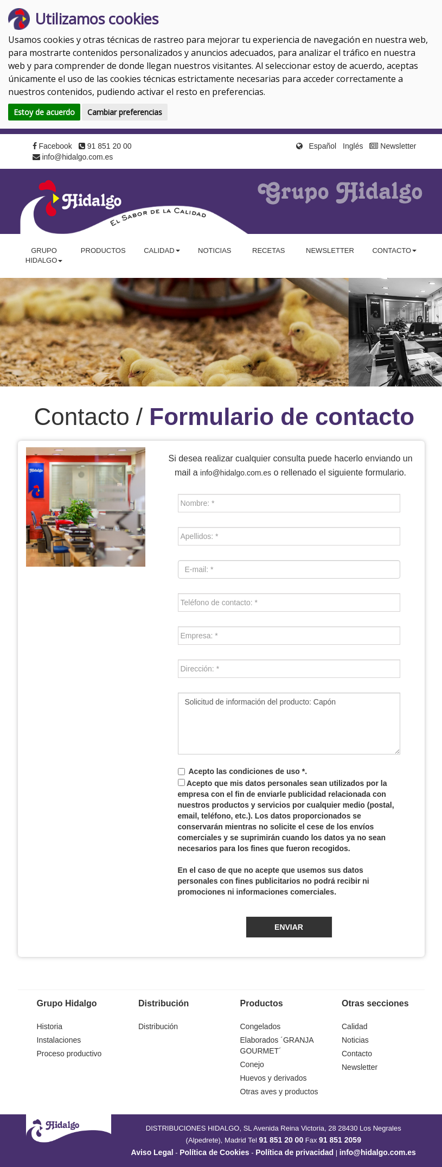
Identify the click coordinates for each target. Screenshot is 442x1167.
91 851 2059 (340, 1140)
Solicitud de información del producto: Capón (289, 723)
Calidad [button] (162, 250)
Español (323, 146)
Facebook (52, 146)
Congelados (260, 1026)
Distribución (158, 1026)
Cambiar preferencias (124, 112)
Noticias (214, 250)
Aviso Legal (152, 1152)
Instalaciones (59, 1040)
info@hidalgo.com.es (73, 157)
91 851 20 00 (105, 146)
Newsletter (392, 146)
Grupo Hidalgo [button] (44, 255)
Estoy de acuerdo (44, 112)
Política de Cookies (214, 1152)
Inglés (353, 146)
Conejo (252, 1064)
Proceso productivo (69, 1053)
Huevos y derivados (273, 1078)
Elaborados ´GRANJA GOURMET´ (276, 1045)
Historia (49, 1026)
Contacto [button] (394, 250)
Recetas (268, 250)
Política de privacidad (294, 1152)
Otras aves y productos (279, 1091)
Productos (103, 250)
